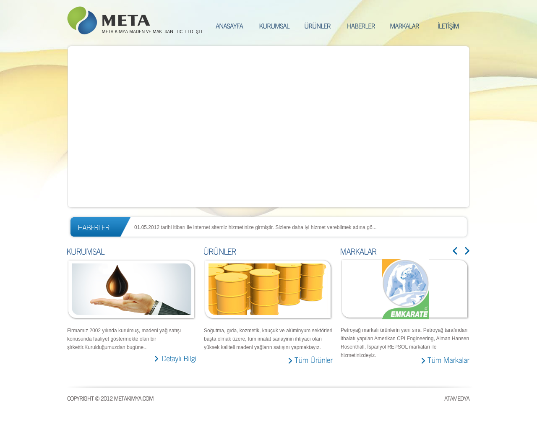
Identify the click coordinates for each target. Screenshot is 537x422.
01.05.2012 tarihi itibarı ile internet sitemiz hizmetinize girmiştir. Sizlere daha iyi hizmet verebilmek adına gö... (255, 227)
